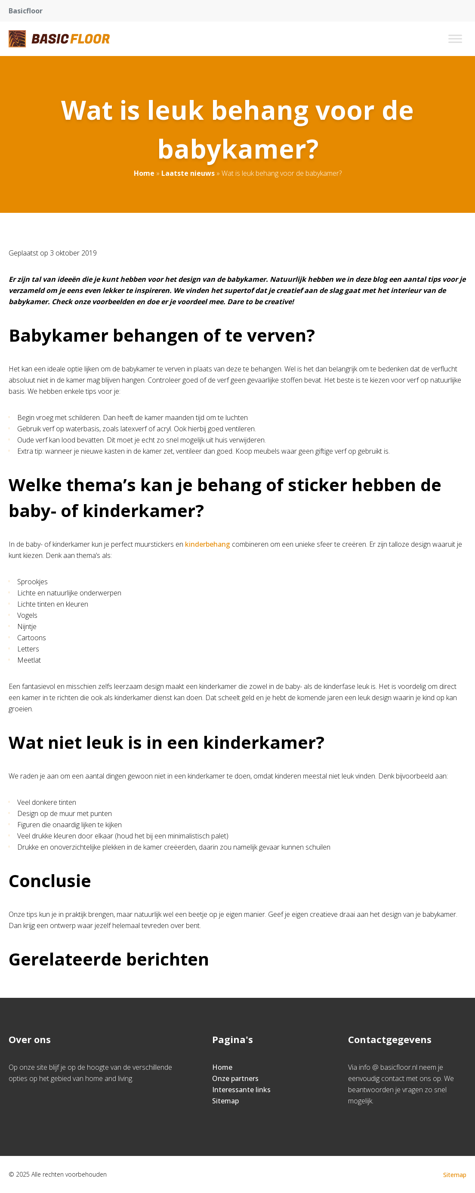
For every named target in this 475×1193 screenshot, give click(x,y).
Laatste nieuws (188, 173)
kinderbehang (208, 544)
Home (144, 173)
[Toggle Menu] (455, 38)
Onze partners (235, 1078)
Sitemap (225, 1101)
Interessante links (241, 1089)
